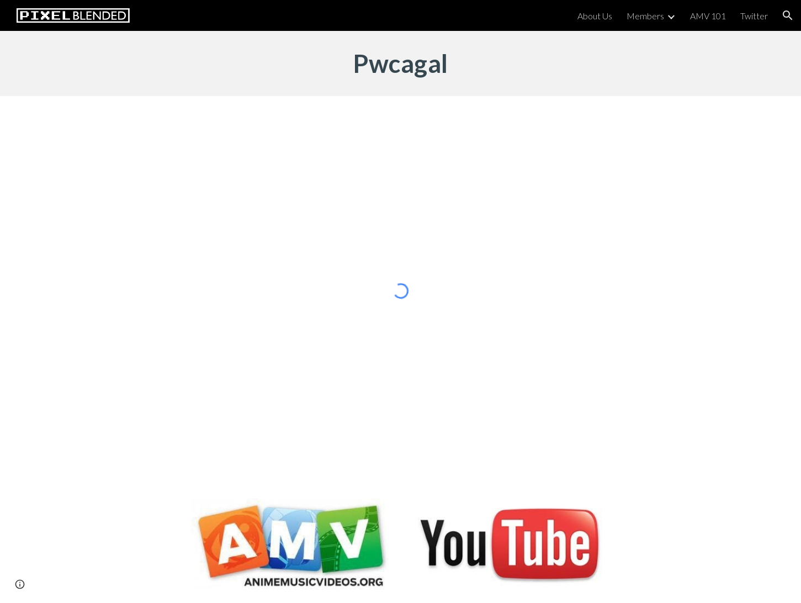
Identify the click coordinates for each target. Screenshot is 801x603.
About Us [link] (594, 15)
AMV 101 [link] (708, 15)
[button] (788, 15)
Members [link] (645, 15)
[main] (400, 63)
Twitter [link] (754, 15)
